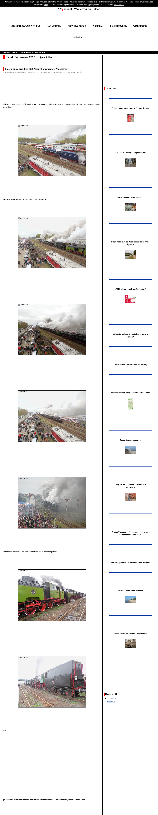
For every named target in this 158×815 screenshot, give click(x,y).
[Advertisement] (53, 96)
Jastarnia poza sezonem (130, 446)
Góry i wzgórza (77, 26)
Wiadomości (140, 26)
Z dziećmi (97, 26)
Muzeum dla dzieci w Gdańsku (130, 203)
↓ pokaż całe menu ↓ (79, 37)
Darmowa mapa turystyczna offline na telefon (130, 400)
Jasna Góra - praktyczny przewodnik (130, 159)
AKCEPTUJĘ (119, 5)
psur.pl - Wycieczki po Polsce (79, 9)
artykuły (15, 52)
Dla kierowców (118, 26)
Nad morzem (54, 26)
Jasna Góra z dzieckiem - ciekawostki (130, 640)
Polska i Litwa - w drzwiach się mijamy (130, 365)
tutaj (46, 5)
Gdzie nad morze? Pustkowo (130, 596)
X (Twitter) (111, 698)
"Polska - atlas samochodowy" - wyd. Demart (130, 114)
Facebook (111, 702)
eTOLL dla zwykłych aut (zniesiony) (130, 295)
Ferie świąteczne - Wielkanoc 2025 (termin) (130, 563)
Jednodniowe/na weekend (25, 26)
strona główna (6, 52)
